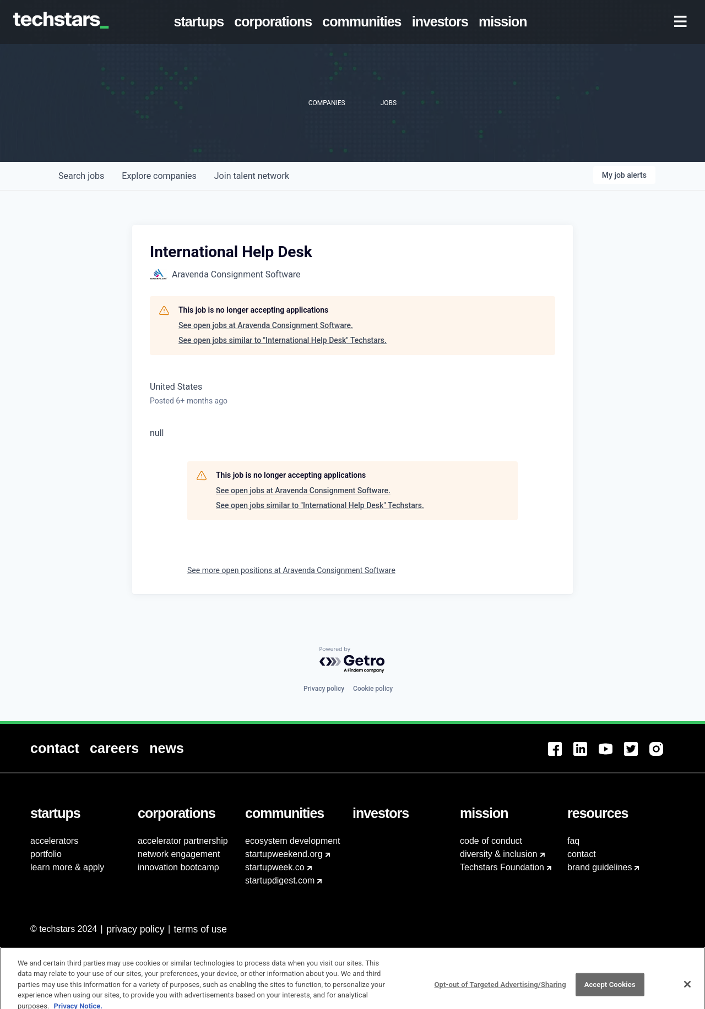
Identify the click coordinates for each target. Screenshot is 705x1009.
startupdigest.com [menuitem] (279, 880)
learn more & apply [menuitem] (67, 867)
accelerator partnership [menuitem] (183, 841)
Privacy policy (323, 688)
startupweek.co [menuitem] (275, 867)
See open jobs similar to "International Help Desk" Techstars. (282, 340)
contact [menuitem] (581, 854)
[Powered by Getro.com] (352, 660)
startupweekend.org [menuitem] (284, 854)
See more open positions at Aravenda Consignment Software (291, 570)
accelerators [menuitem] (54, 841)
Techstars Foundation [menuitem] (502, 867)
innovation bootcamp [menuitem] (178, 867)
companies (159, 176)
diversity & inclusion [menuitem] (499, 854)
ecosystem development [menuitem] (292, 841)
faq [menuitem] (573, 841)
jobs (81, 176)
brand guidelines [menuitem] (599, 867)
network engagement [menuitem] (179, 854)
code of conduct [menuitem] (491, 841)
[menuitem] (201, 22)
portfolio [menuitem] (46, 854)
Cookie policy (373, 688)
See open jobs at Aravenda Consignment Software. (265, 325)
